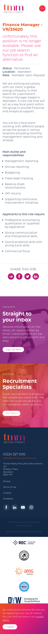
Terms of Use (9, 487)
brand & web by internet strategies (24, 531)
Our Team (11, 413)
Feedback (8, 498)
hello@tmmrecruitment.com (19, 458)
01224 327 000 (14, 454)
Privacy (6, 481)
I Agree (10, 626)
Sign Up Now (13, 349)
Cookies (7, 493)
